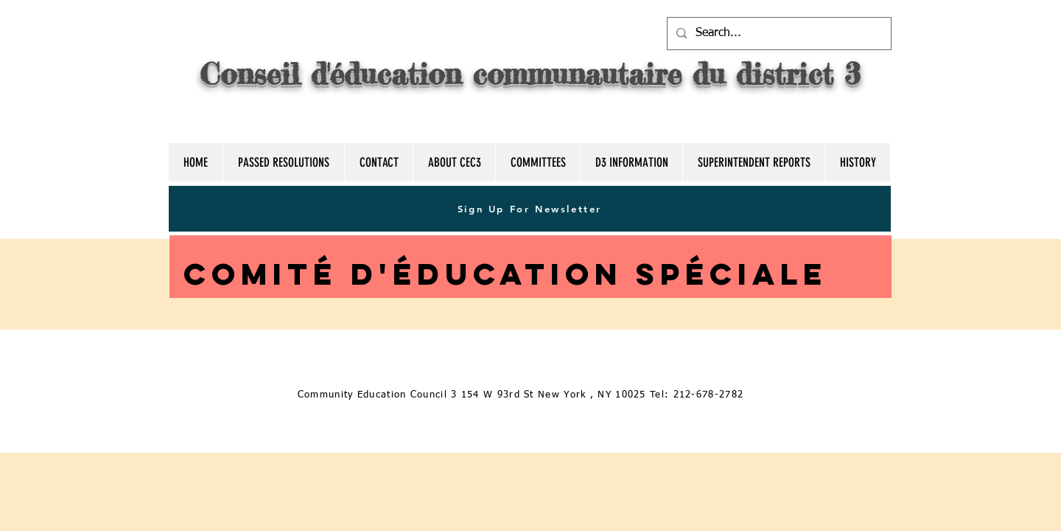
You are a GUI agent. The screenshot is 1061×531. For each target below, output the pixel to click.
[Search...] (778, 33)
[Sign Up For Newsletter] (530, 209)
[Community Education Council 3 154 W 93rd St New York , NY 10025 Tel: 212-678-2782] (522, 395)
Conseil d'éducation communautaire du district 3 (530, 74)
